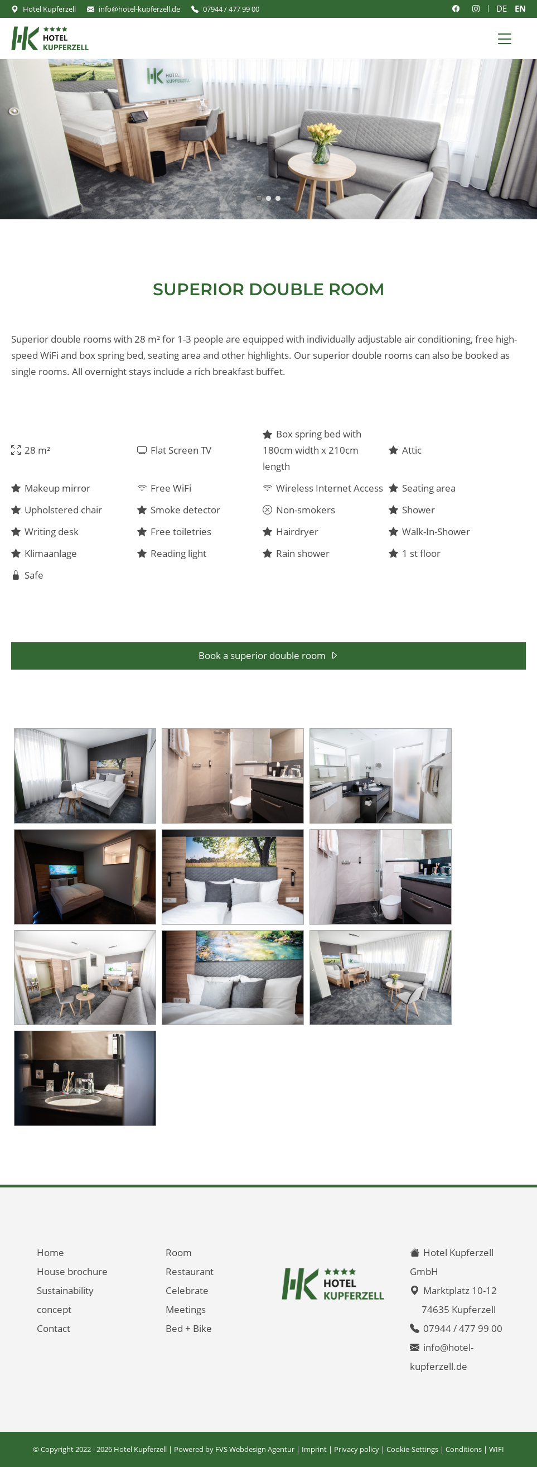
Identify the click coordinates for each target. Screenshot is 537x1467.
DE (501, 8)
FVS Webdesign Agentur (254, 1449)
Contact (53, 1328)
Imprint (314, 1449)
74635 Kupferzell (459, 1309)
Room (179, 1252)
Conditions (464, 1449)
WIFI (496, 1449)
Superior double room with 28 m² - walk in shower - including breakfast (268, 198)
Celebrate (187, 1290)
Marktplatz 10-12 (460, 1290)
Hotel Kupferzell (49, 9)
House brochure (72, 1271)
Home (50, 1252)
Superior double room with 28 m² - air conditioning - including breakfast (259, 198)
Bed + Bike (189, 1328)
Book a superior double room (262, 655)
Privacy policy (356, 1449)
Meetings (186, 1309)
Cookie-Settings (412, 1449)
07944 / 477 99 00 (231, 9)
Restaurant (190, 1271)
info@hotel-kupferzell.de (139, 9)
